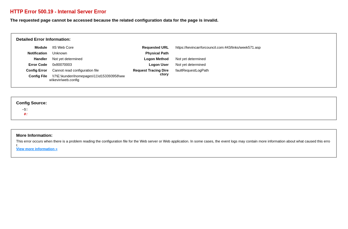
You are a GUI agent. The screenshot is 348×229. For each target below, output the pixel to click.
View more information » (37, 151)
